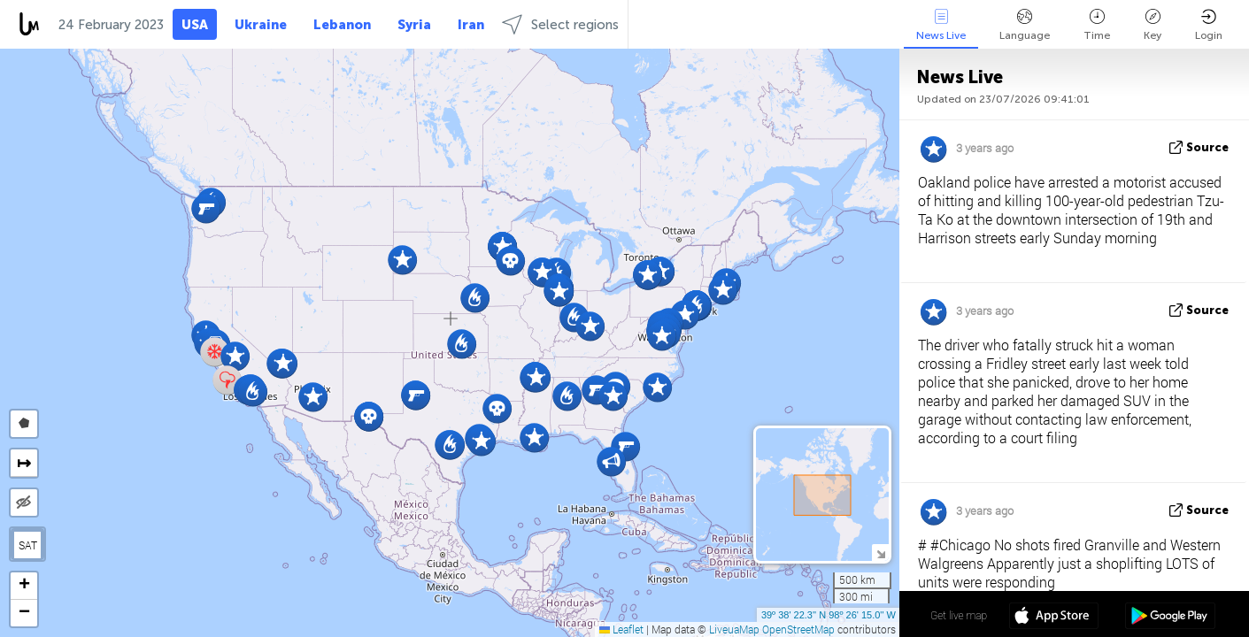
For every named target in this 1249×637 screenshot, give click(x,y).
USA (194, 25)
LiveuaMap (734, 629)
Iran (471, 25)
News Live (941, 25)
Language (1024, 25)
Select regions (560, 24)
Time (1096, 25)
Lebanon (342, 25)
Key (1152, 25)
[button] (252, 391)
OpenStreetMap (798, 629)
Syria (414, 25)
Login (1208, 25)
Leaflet (621, 629)
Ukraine (261, 25)
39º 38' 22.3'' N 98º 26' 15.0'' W (828, 615)
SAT (28, 545)
